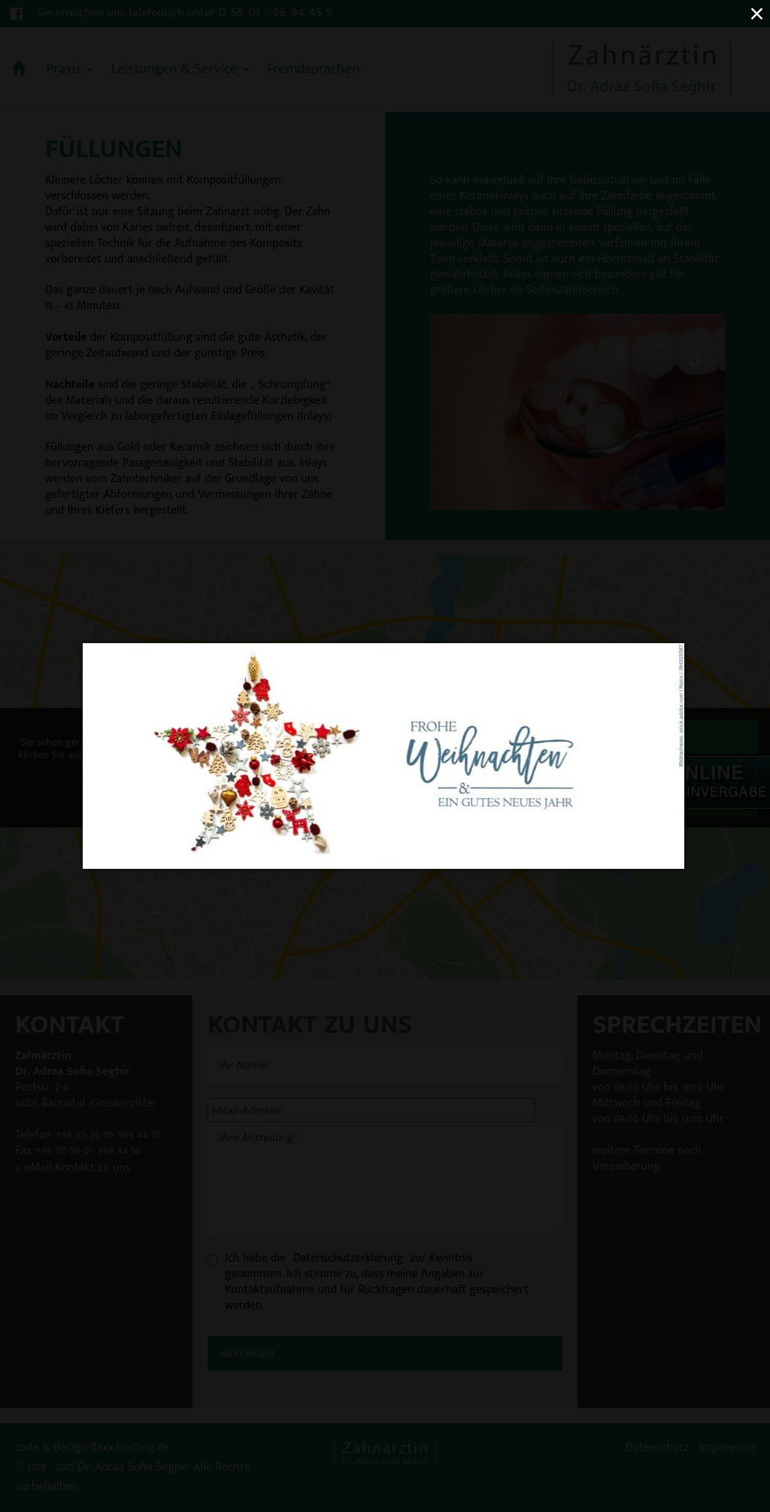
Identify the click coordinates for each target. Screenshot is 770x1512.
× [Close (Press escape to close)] (756, 13)
